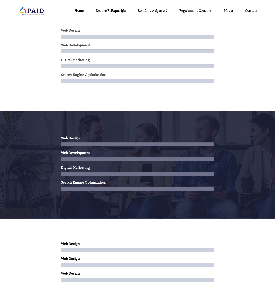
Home (79, 11)
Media (228, 11)
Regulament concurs (195, 11)
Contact (251, 11)
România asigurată (152, 11)
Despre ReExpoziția (111, 11)
